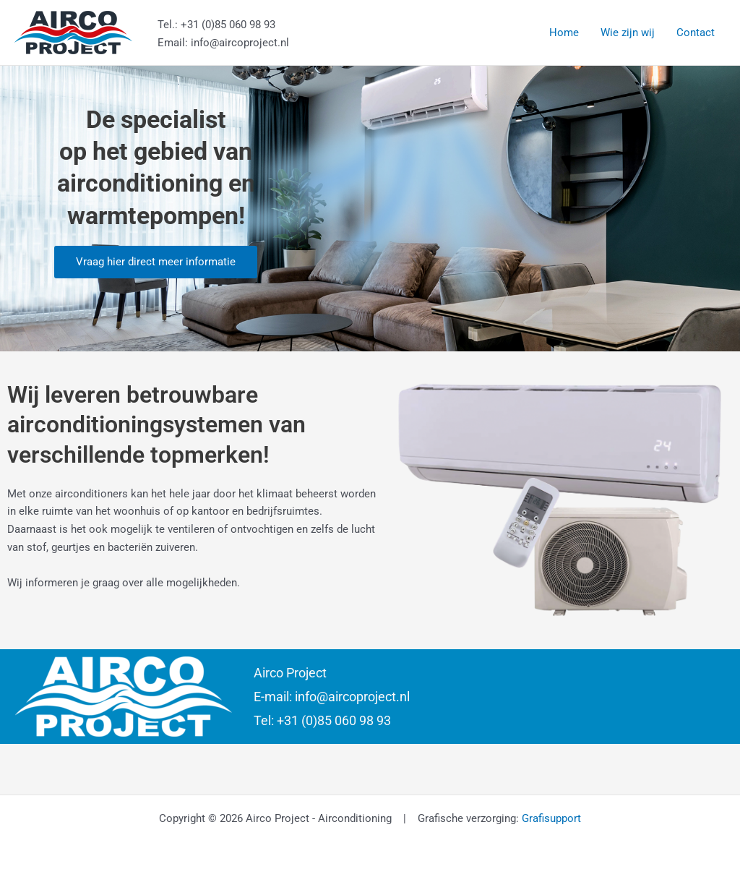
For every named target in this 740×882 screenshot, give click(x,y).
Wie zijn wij (628, 32)
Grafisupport (551, 818)
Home (564, 32)
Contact (695, 32)
